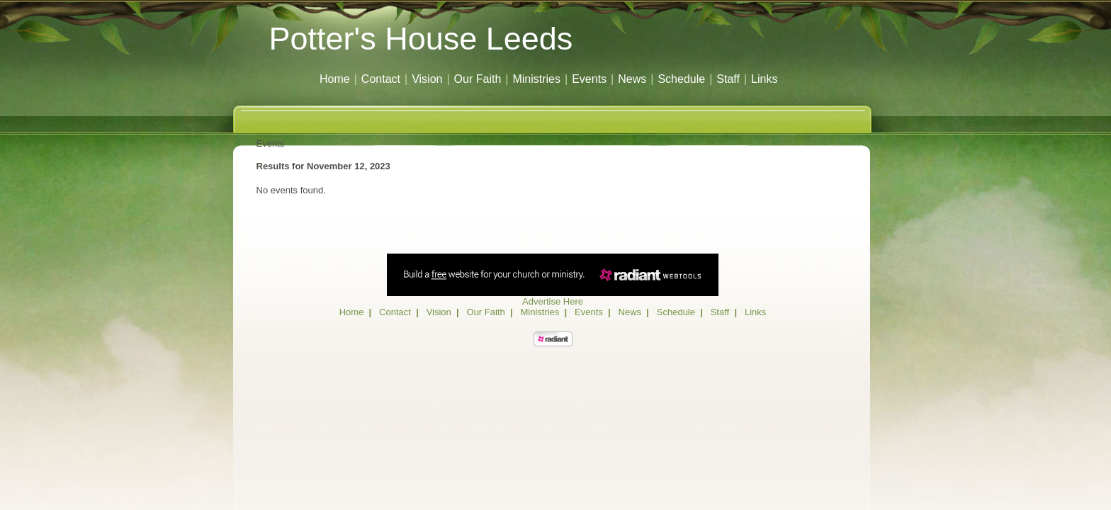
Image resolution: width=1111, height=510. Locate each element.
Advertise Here (552, 301)
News (632, 79)
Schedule (681, 79)
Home (335, 79)
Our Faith (478, 79)
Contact (380, 79)
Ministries (536, 79)
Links (764, 79)
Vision (427, 79)
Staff (728, 79)
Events (589, 79)
